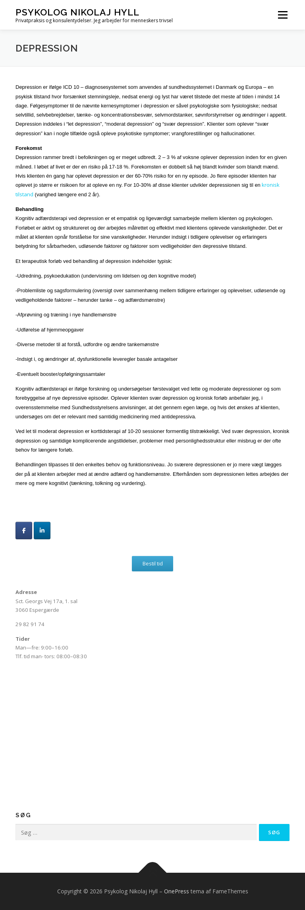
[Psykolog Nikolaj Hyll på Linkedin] (42, 530)
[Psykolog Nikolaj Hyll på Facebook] (23, 530)
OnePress (176, 891)
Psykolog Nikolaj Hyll (77, 12)
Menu (283, 14)
